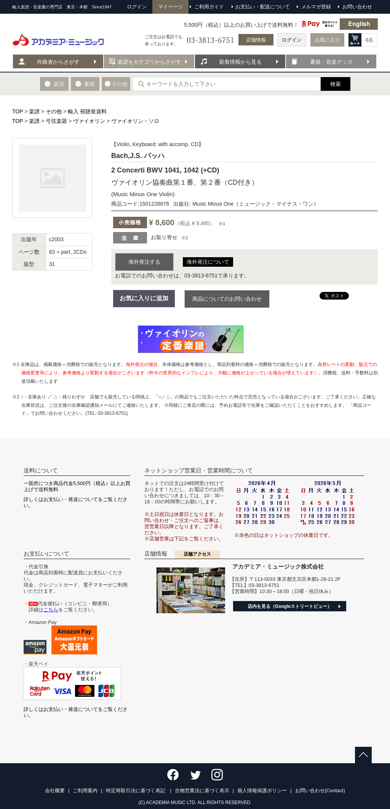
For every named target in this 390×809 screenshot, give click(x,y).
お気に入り (327, 40)
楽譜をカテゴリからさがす (149, 62)
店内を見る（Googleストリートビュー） (290, 606)
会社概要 (55, 790)
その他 (54, 111)
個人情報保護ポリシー (262, 790)
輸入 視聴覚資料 (87, 111)
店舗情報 (256, 40)
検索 (335, 84)
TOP (17, 111)
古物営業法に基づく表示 (202, 790)
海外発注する (144, 262)
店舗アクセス (197, 554)
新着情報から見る (240, 62)
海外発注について (208, 262)
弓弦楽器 (56, 121)
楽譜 (34, 111)
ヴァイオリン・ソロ (135, 121)
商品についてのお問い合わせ (227, 299)
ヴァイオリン (89, 121)
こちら (50, 609)
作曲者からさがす (58, 62)
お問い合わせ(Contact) (320, 790)
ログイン (292, 40)
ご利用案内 (85, 790)
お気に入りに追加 (144, 298)
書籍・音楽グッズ (331, 62)
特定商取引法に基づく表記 (136, 790)
